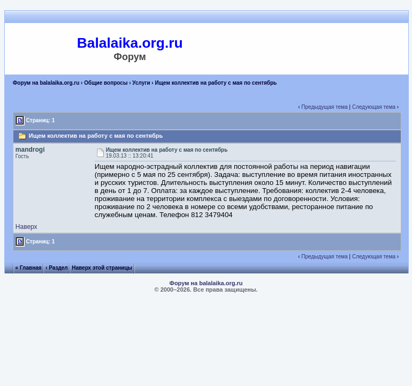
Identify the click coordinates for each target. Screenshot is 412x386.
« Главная (29, 268)
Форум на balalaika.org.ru (46, 83)
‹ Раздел (56, 268)
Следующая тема (373, 107)
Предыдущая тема (324, 107)
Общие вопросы (105, 83)
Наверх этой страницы (102, 268)
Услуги (141, 83)
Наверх (26, 227)
